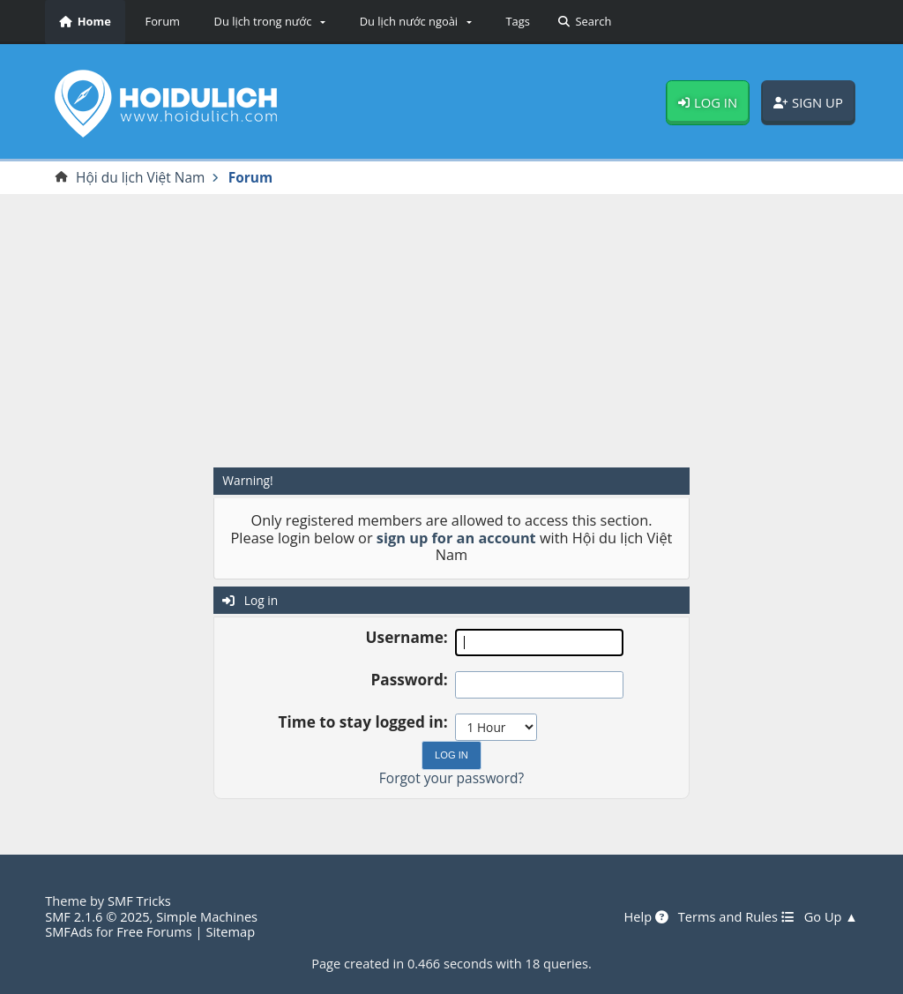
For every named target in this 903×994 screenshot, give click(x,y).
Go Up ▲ (831, 917)
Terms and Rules (736, 917)
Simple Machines (206, 916)
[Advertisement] (451, 329)
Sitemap (230, 931)
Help (645, 917)
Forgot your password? (451, 778)
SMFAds (69, 931)
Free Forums (153, 931)
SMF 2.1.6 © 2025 (97, 916)
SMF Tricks (139, 900)
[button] (267, 22)
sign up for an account (456, 538)
